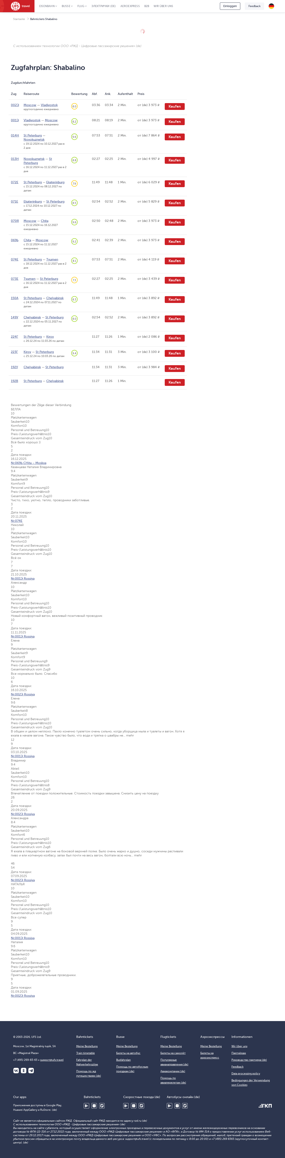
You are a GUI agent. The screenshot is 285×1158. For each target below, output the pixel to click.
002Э (15, 105)
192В (14, 381)
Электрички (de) (103, 6)
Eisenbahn (47, 6)
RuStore (102, 1105)
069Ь (14, 240)
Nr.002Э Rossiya (23, 694)
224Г (14, 336)
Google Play (86, 1105)
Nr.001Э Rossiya (22, 578)
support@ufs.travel (52, 1059)
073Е (14, 278)
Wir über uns (163, 6)
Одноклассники (24, 1071)
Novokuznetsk (34, 139)
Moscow (30, 105)
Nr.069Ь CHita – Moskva (28, 463)
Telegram (31, 1071)
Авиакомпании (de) (172, 1071)
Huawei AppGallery (94, 1105)
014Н (15, 135)
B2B (146, 6)
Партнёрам (238, 1053)
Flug (80, 6)
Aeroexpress (130, 6)
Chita (44, 221)
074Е (14, 259)
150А (14, 298)
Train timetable (85, 1053)
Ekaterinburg (55, 182)
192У (14, 367)
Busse (66, 6)
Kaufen (175, 106)
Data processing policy (245, 1073)
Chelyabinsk (55, 298)
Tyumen (52, 259)
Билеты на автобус (128, 1053)
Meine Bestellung (87, 1046)
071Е (14, 201)
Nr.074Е (16, 521)
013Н (15, 159)
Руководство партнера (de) (249, 1059)
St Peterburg (33, 135)
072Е (14, 182)
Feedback (254, 6)
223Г (14, 352)
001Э (15, 120)
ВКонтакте (16, 1071)
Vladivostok (49, 105)
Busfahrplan (123, 1059)
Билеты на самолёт (173, 1053)
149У (14, 317)
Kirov (50, 336)
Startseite (19, 19)
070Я (15, 221)
